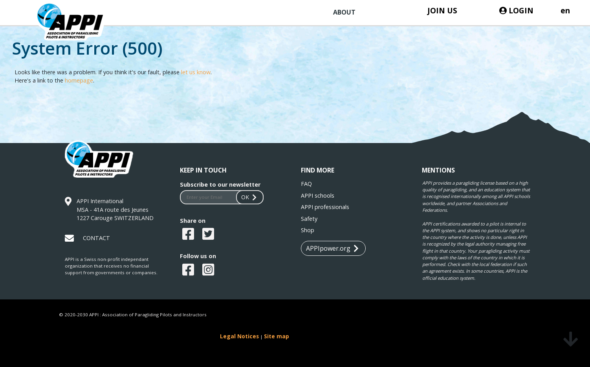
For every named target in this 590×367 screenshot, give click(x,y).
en (565, 10)
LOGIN (516, 10)
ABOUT (344, 12)
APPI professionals (325, 207)
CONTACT (96, 238)
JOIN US (442, 10)
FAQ (306, 183)
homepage (79, 80)
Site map (276, 336)
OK (249, 197)
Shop (307, 230)
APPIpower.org (332, 248)
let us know (196, 72)
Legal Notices (239, 336)
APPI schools (317, 195)
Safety (309, 218)
